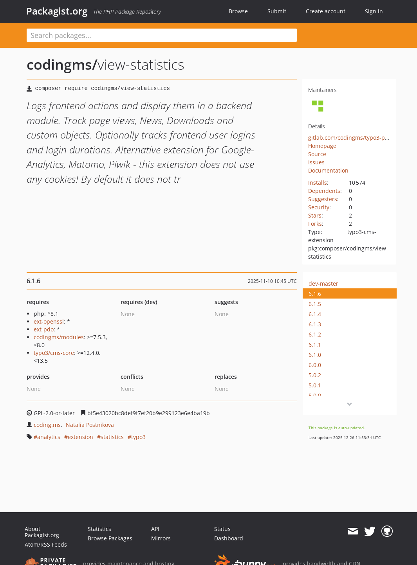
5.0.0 (315, 395)
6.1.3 (315, 324)
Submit (276, 11)
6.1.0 (315, 354)
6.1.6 (315, 293)
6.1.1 (315, 344)
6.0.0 (315, 365)
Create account (325, 11)
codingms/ (62, 64)
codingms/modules (59, 337)
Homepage (322, 145)
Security (318, 207)
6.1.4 (315, 314)
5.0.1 (315, 385)
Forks (315, 223)
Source (317, 154)
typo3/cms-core (54, 352)
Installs (317, 182)
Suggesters (322, 199)
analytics (48, 437)
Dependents (324, 190)
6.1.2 (315, 334)
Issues (316, 162)
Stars (314, 215)
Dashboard (228, 538)
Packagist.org (56, 11)
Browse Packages (110, 538)
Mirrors (161, 538)
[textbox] (162, 35)
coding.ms (47, 424)
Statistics (99, 529)
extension (80, 437)
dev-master (323, 283)
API (155, 529)
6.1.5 (315, 304)
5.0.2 (315, 375)
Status (222, 529)
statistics (112, 437)
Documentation (328, 170)
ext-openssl (49, 321)
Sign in (374, 11)
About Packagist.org (42, 532)
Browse (238, 11)
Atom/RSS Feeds (46, 544)
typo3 (138, 437)
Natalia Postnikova (90, 424)
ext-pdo (44, 329)
